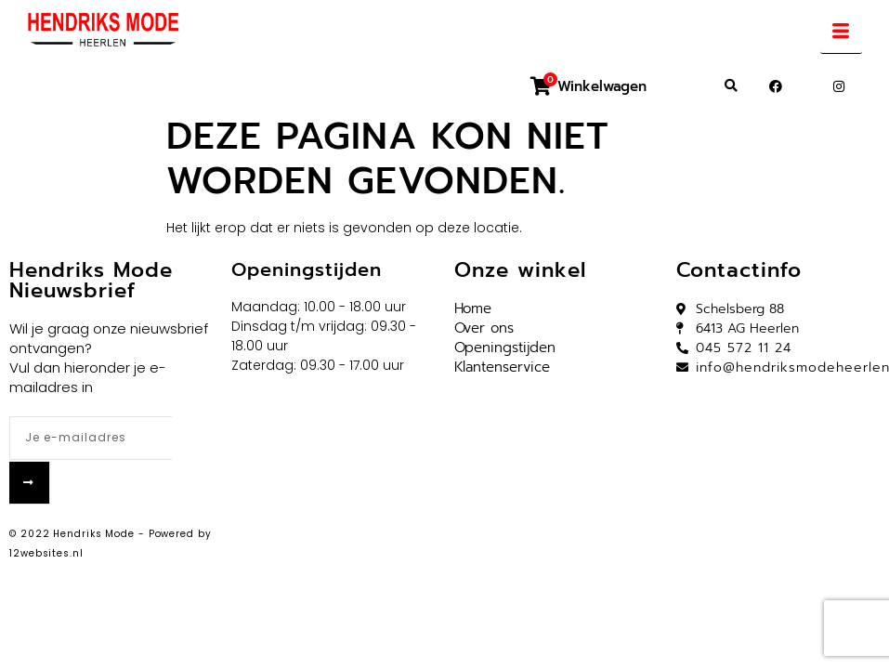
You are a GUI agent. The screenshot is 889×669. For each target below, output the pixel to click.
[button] (731, 86)
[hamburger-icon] (841, 33)
